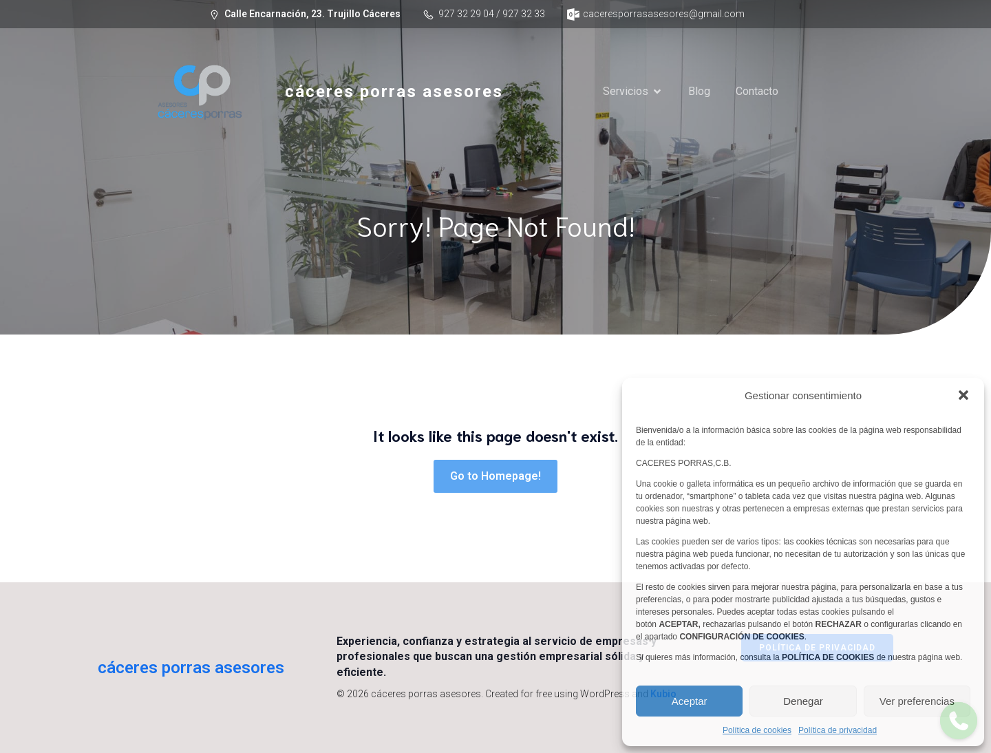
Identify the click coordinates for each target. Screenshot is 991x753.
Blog (699, 91)
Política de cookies (757, 730)
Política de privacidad (837, 730)
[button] (963, 395)
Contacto (757, 91)
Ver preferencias (917, 701)
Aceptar (689, 701)
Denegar (803, 701)
